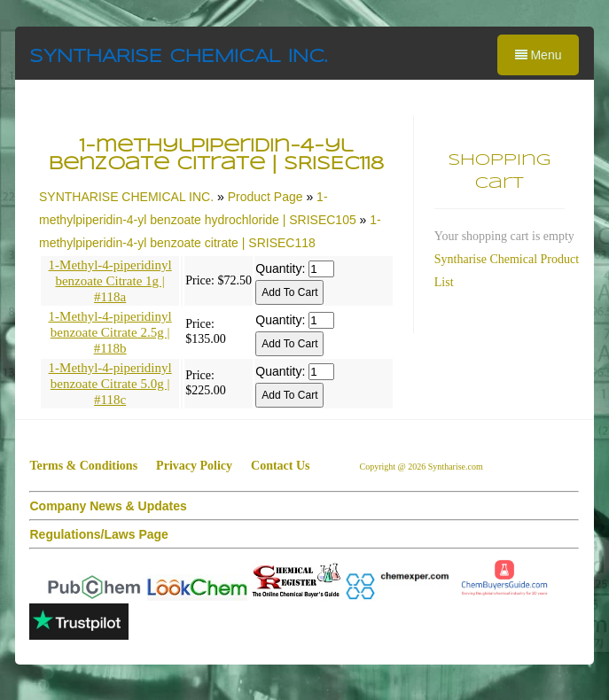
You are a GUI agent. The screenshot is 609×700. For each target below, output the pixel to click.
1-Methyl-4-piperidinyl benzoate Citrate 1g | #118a (110, 281)
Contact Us (280, 465)
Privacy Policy (194, 465)
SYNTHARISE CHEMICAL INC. (178, 57)
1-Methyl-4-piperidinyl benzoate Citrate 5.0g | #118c (110, 384)
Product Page (265, 197)
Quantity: (280, 268)
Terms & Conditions (83, 465)
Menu (538, 55)
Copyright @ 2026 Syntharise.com (423, 466)
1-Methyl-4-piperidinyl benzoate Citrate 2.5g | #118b (110, 332)
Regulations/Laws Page (98, 534)
